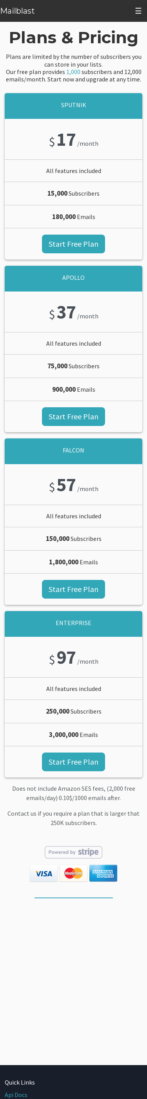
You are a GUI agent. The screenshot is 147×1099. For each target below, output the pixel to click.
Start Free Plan (73, 244)
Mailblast (17, 11)
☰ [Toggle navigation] (138, 11)
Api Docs (16, 1095)
